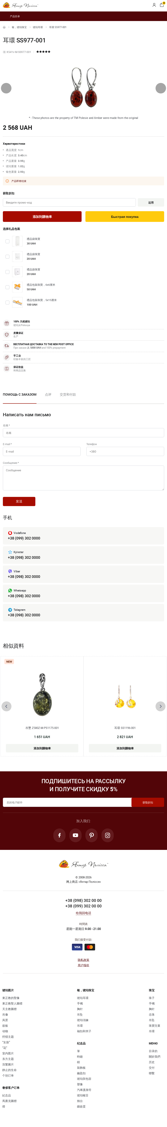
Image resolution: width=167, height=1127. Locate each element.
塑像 (80, 1084)
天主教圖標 (9, 1009)
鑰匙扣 (81, 1073)
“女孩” (6, 1042)
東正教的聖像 (10, 998)
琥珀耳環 (38, 27)
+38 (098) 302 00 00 (83, 900)
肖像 (5, 1014)
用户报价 (83, 965)
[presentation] (6, 88)
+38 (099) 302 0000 (24, 538)
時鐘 (80, 1056)
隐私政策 (83, 960)
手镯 (80, 1003)
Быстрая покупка (124, 217)
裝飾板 (81, 1067)
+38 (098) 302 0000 (24, 557)
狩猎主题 (8, 1037)
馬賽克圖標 (9, 1101)
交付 (152, 1067)
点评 (48, 394)
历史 (152, 1062)
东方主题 (8, 1059)
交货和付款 (68, 394)
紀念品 (6, 1095)
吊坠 (80, 1014)
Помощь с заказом (19, 394)
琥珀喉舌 (82, 1095)
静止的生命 (9, 1070)
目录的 (153, 1051)
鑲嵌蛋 (81, 1106)
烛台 (80, 1101)
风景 (5, 1020)
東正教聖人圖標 (12, 1003)
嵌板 (5, 1025)
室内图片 (8, 1053)
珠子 (152, 998)
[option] (48, 397)
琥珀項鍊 (82, 1020)
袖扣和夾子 (84, 1031)
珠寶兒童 (154, 1025)
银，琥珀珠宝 (19, 27)
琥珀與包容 (84, 1079)
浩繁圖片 (8, 1064)
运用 (151, 202)
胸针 (80, 1009)
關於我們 (154, 1056)
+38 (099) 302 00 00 (83, 906)
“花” (4, 1048)
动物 (5, 1031)
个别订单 (8, 1075)
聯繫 (152, 1073)
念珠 (152, 1014)
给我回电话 (83, 913)
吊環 (80, 1025)
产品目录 (11, 16)
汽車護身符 (84, 1090)
